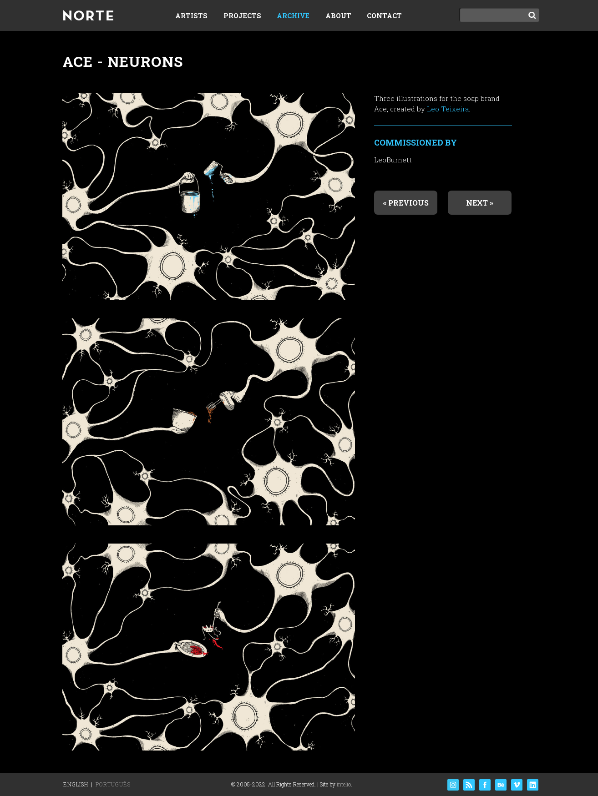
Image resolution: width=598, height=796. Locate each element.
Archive (293, 15)
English (75, 784)
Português (113, 784)
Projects (242, 15)
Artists (191, 15)
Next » (479, 202)
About (338, 15)
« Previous (406, 202)
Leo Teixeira (448, 108)
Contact (384, 15)
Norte (88, 16)
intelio (344, 784)
